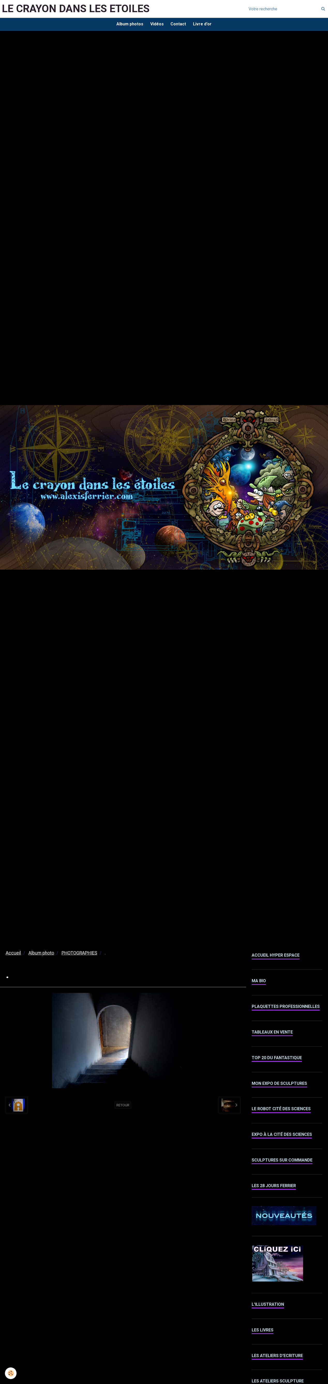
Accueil (13, 953)
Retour (122, 1106)
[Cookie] (11, 1373)
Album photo (41, 953)
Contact (179, 24)
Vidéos (156, 24)
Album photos (128, 24)
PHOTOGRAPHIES (79, 953)
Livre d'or (203, 24)
